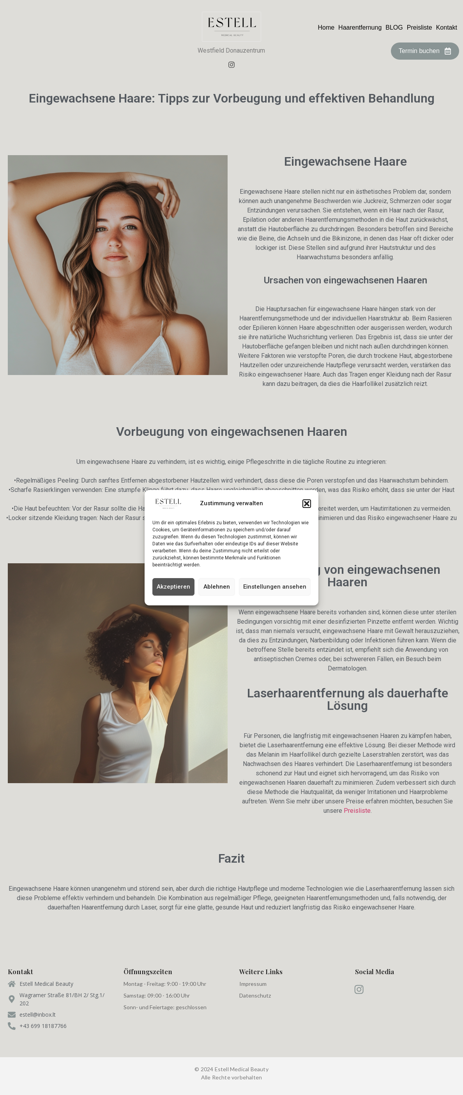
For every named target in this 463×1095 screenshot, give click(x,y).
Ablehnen (216, 586)
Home (326, 27)
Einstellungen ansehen (274, 586)
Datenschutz (255, 995)
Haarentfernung (360, 27)
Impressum (253, 983)
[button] (307, 504)
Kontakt (446, 27)
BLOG (394, 27)
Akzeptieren (173, 586)
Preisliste (419, 27)
